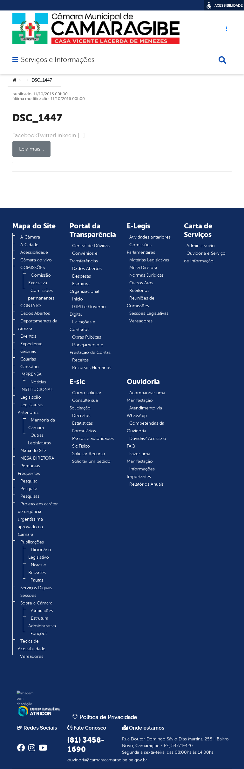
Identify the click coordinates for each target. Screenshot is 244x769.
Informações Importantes (141, 473)
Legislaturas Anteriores (30, 408)
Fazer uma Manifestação (140, 457)
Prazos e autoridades (93, 438)
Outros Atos (141, 282)
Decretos (81, 415)
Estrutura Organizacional (84, 287)
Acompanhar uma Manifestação (146, 396)
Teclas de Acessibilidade (31, 645)
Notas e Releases (37, 569)
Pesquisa (28, 481)
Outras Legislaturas (39, 439)
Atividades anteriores (150, 237)
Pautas (36, 580)
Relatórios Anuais (146, 484)
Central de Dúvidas (91, 245)
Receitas (80, 360)
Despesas (81, 276)
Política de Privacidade (104, 716)
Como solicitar (86, 392)
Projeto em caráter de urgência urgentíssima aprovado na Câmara (38, 519)
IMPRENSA (31, 374)
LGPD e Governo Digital (88, 310)
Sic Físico (81, 446)
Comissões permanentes (41, 294)
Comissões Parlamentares (141, 248)
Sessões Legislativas (148, 313)
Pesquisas (29, 496)
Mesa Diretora (143, 267)
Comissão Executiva (39, 279)
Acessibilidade (34, 252)
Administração (200, 245)
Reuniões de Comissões (140, 302)
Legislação (30, 397)
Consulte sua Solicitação (84, 404)
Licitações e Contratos (82, 326)
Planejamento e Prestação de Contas (90, 348)
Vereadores (31, 656)
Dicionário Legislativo (39, 553)
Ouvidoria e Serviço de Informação (205, 257)
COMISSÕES (32, 267)
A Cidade (29, 244)
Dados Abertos (35, 313)
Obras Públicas (86, 337)
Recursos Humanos (91, 367)
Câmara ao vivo (36, 260)
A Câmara (30, 237)
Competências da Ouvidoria (145, 427)
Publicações (32, 542)
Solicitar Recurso (88, 453)
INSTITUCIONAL (36, 389)
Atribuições (42, 610)
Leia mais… (31, 149)
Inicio (77, 299)
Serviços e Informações (57, 60)
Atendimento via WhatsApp (144, 412)
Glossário (29, 366)
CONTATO (30, 305)
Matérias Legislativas (149, 260)
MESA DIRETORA (37, 458)
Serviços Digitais (36, 587)
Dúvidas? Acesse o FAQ (146, 442)
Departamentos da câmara (37, 325)
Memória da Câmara (41, 424)
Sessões (28, 595)
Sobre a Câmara (36, 603)
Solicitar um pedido (91, 461)
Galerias (28, 351)
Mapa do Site (33, 450)
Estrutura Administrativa (42, 622)
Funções (38, 633)
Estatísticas (82, 423)
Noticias (38, 382)
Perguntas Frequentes (29, 469)
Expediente (31, 343)
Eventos (28, 336)
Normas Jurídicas (146, 275)
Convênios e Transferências (84, 257)
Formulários (84, 430)
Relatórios (139, 290)
